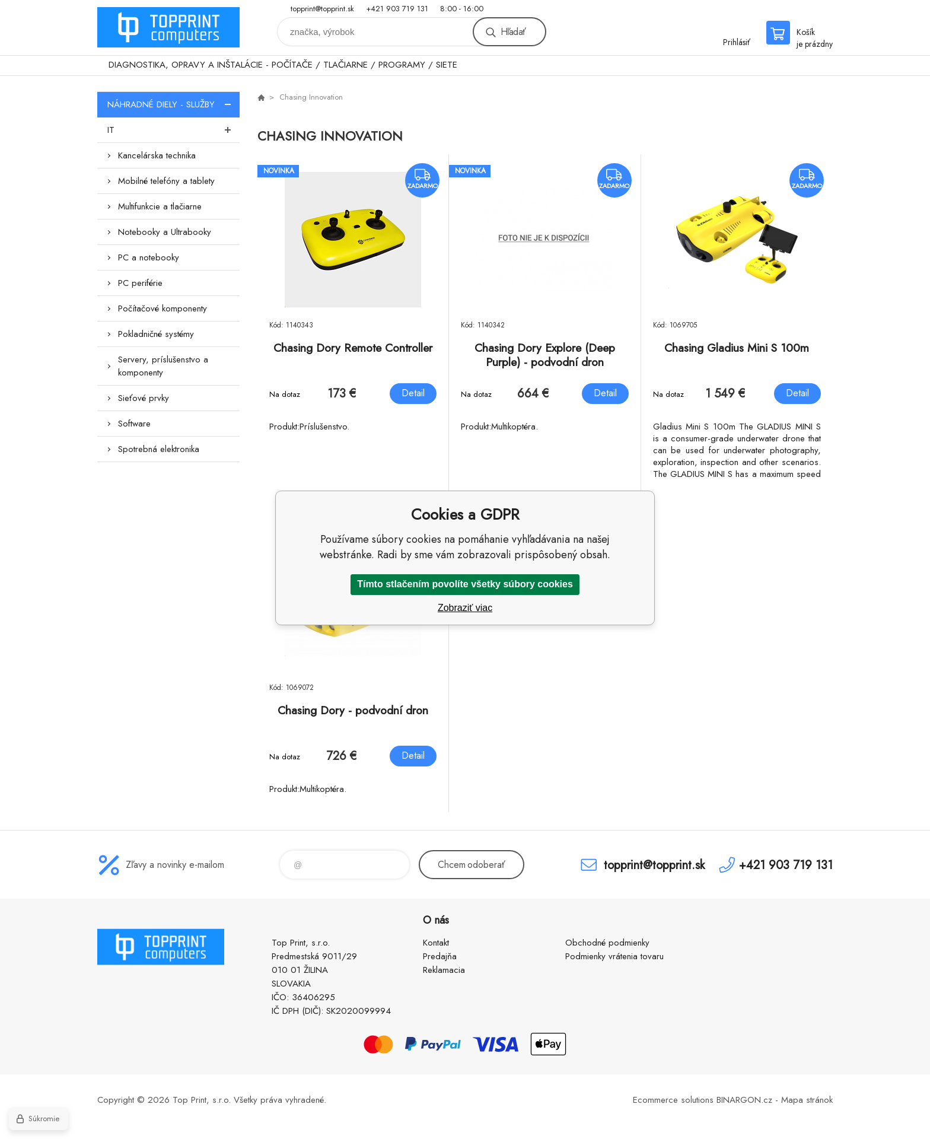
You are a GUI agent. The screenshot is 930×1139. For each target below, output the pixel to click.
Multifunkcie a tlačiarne (160, 206)
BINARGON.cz (744, 1099)
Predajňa (440, 956)
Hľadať (513, 32)
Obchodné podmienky (607, 942)
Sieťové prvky (143, 398)
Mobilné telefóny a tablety (166, 180)
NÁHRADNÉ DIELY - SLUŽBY (173, 104)
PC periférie (140, 282)
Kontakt (436, 942)
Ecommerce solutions (673, 1099)
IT (173, 129)
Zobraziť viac (465, 608)
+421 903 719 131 (397, 8)
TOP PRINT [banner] (168, 27)
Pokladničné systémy (156, 334)
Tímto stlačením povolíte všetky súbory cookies (465, 584)
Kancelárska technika (157, 155)
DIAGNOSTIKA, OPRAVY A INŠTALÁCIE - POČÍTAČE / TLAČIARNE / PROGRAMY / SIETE (283, 64)
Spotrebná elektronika (158, 449)
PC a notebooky (148, 257)
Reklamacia (444, 969)
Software (134, 423)
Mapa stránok (807, 1099)
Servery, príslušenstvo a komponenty (163, 366)
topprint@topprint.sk (322, 8)
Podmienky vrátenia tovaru (614, 956)
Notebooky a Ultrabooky (164, 231)
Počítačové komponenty (162, 308)
